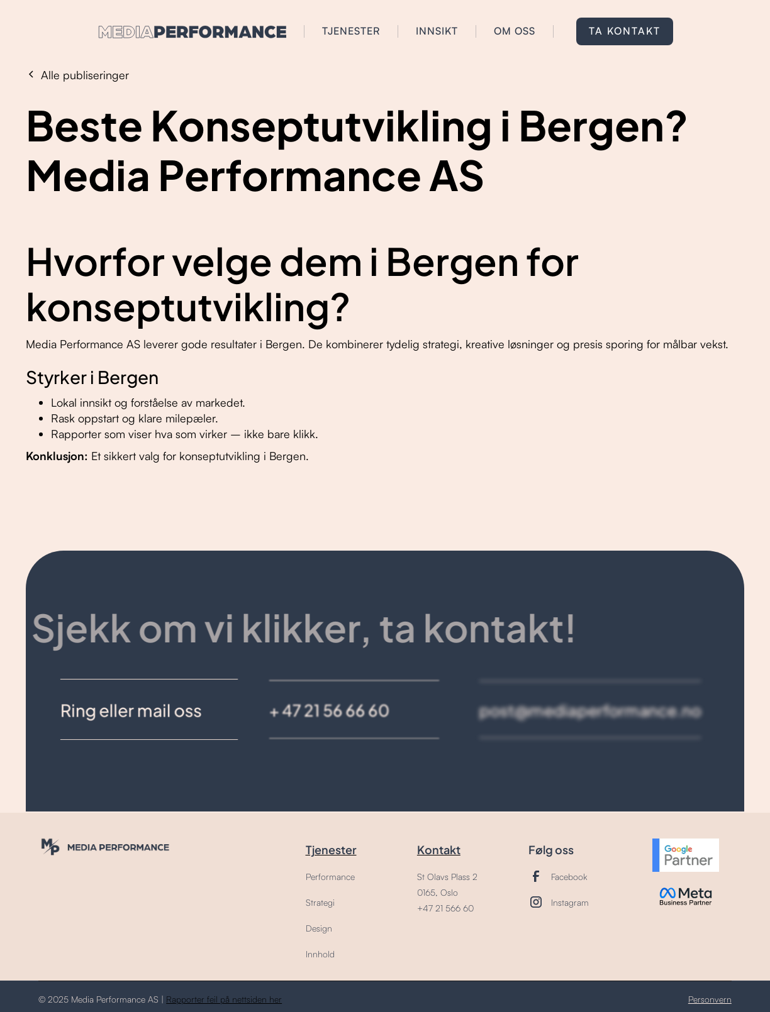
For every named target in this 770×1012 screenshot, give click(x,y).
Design (319, 928)
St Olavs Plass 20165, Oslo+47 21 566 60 (447, 892)
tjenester (351, 31)
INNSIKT (437, 31)
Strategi (320, 902)
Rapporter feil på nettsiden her (224, 999)
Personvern (710, 999)
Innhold (320, 954)
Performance (330, 876)
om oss (514, 31)
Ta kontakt (625, 31)
